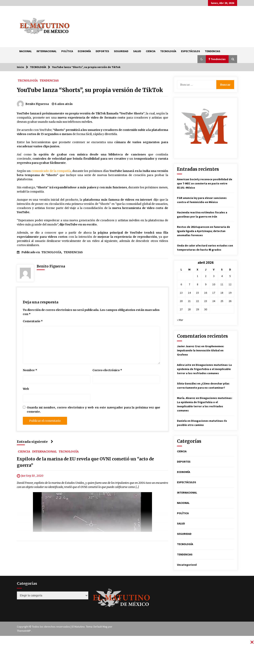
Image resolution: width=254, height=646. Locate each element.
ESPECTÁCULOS (190, 51)
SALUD (137, 51)
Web (26, 389)
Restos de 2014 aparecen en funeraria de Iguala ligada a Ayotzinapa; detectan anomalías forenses (203, 231)
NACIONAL (25, 51)
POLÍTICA (67, 51)
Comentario (33, 321)
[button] (201, 59)
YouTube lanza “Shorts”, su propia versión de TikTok (90, 90)
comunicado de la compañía (51, 171)
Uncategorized (187, 564)
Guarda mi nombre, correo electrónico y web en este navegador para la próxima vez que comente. (93, 409)
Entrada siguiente (35, 442)
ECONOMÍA (84, 51)
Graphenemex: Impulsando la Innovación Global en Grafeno (200, 350)
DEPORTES (102, 51)
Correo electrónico (107, 370)
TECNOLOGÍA (168, 51)
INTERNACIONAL (47, 51)
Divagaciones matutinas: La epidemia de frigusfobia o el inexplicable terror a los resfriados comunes (204, 369)
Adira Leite (184, 365)
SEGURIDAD (121, 51)
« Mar (180, 320)
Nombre (30, 370)
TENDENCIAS (212, 51)
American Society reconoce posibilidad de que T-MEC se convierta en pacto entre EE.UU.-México (204, 183)
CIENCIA (150, 51)
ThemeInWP (24, 631)
